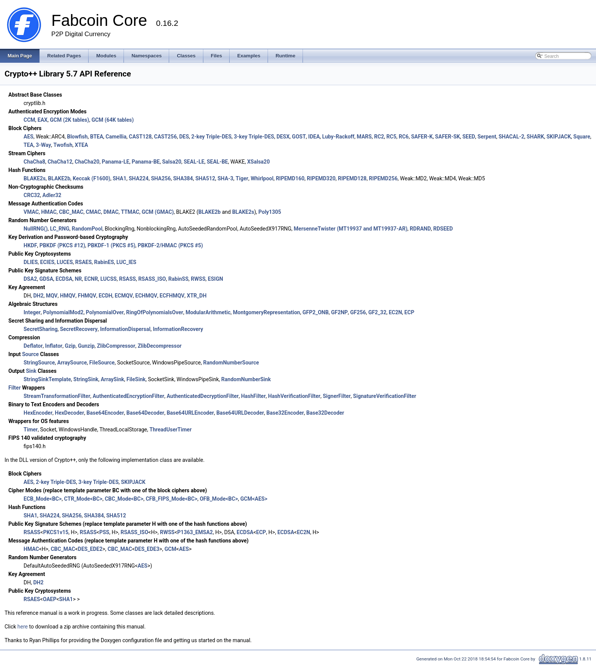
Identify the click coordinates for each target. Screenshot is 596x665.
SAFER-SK (447, 137)
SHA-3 (225, 178)
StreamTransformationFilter (57, 396)
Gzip (70, 346)
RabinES (104, 262)
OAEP (50, 599)
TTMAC (130, 212)
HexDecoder (69, 413)
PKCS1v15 (55, 532)
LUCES (65, 262)
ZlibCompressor (116, 346)
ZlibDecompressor (160, 346)
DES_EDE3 (147, 549)
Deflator (33, 346)
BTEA (96, 137)
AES (28, 137)
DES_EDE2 (90, 549)
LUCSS (108, 279)
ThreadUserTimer (170, 429)
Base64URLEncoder (190, 413)
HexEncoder (38, 413)
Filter (14, 388)
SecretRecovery (79, 329)
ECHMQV (146, 296)
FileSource (102, 363)
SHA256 (161, 178)
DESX (282, 137)
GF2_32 (377, 312)
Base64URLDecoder (240, 413)
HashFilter (253, 396)
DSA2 (30, 279)
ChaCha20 (87, 162)
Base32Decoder (325, 413)
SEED (468, 137)
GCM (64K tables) (113, 120)
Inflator (54, 346)
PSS (104, 532)
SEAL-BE (217, 162)
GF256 (358, 312)
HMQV (68, 296)
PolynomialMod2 (63, 312)
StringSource (39, 363)
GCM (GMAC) (158, 212)
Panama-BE (146, 162)
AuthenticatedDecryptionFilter (202, 396)
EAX (43, 120)
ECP (409, 312)
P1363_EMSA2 (195, 532)
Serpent (486, 137)
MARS (364, 137)
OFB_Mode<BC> (219, 499)
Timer (31, 429)
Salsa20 (171, 162)
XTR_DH (197, 296)
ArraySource (72, 363)
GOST (299, 137)
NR (78, 279)
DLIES (31, 262)
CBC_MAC (71, 212)
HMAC (49, 212)
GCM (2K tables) (69, 120)
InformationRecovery (178, 329)
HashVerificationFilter (294, 396)
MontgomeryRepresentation (266, 312)
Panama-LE (115, 162)
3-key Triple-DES (254, 137)
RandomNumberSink (246, 379)
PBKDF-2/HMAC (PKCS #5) (170, 245)
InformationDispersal (125, 329)
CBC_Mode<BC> (124, 499)
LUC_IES (126, 262)
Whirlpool (261, 178)
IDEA (314, 137)
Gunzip (86, 346)
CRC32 (32, 195)
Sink (31, 371)
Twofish (62, 145)
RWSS (198, 279)
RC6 (404, 137)
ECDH (105, 296)
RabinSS (178, 279)
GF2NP (339, 312)
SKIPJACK (559, 137)
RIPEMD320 (321, 178)
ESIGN (215, 279)
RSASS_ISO (152, 279)
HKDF (30, 245)
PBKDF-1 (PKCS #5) (111, 245)
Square (581, 137)
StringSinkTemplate (47, 379)
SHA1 (119, 178)
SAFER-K (422, 137)
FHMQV (87, 296)
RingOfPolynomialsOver (154, 312)
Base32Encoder (285, 413)
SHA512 (205, 178)
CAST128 (140, 137)
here (22, 627)
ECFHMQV (172, 296)
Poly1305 (269, 212)
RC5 (391, 137)
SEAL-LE (194, 162)
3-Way (43, 145)
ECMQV (124, 296)
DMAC (111, 212)
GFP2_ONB (316, 312)
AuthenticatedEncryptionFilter (128, 396)
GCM (170, 549)
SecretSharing (40, 329)
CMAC (93, 212)
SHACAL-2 (512, 137)
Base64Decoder (146, 413)
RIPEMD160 (290, 178)
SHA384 (183, 178)
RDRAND (420, 229)
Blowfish (77, 137)
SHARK (535, 137)
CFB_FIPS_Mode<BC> (171, 499)
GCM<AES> (253, 499)
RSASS (127, 279)
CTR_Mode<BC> (83, 499)
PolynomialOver (105, 312)
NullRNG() (36, 229)
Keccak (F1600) (91, 178)
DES (184, 137)
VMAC (31, 212)
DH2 (38, 296)
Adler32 (52, 195)
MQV (52, 296)
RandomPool (87, 229)
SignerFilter (336, 396)
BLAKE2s (35, 178)
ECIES (47, 262)
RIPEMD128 (352, 178)
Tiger (242, 178)
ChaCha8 (34, 162)
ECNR (91, 279)
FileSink (136, 379)
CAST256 (165, 137)
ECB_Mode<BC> (43, 499)
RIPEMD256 (383, 178)
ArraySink (112, 379)
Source (30, 354)
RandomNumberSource (231, 363)
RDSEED (443, 229)
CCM (29, 120)
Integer (32, 312)
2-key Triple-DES (211, 137)
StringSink (85, 379)
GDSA (46, 279)
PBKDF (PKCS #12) (62, 245)
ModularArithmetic (207, 312)
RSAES (83, 262)
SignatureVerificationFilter (384, 396)
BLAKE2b (59, 178)
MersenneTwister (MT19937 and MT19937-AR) (350, 229)
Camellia (116, 137)
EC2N (395, 312)
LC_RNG (60, 229)
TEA (28, 145)
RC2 (379, 137)
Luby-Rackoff (338, 137)
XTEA (81, 145)
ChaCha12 (60, 162)
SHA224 (139, 178)
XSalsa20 (258, 162)
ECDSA (63, 279)
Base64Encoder (105, 413)
